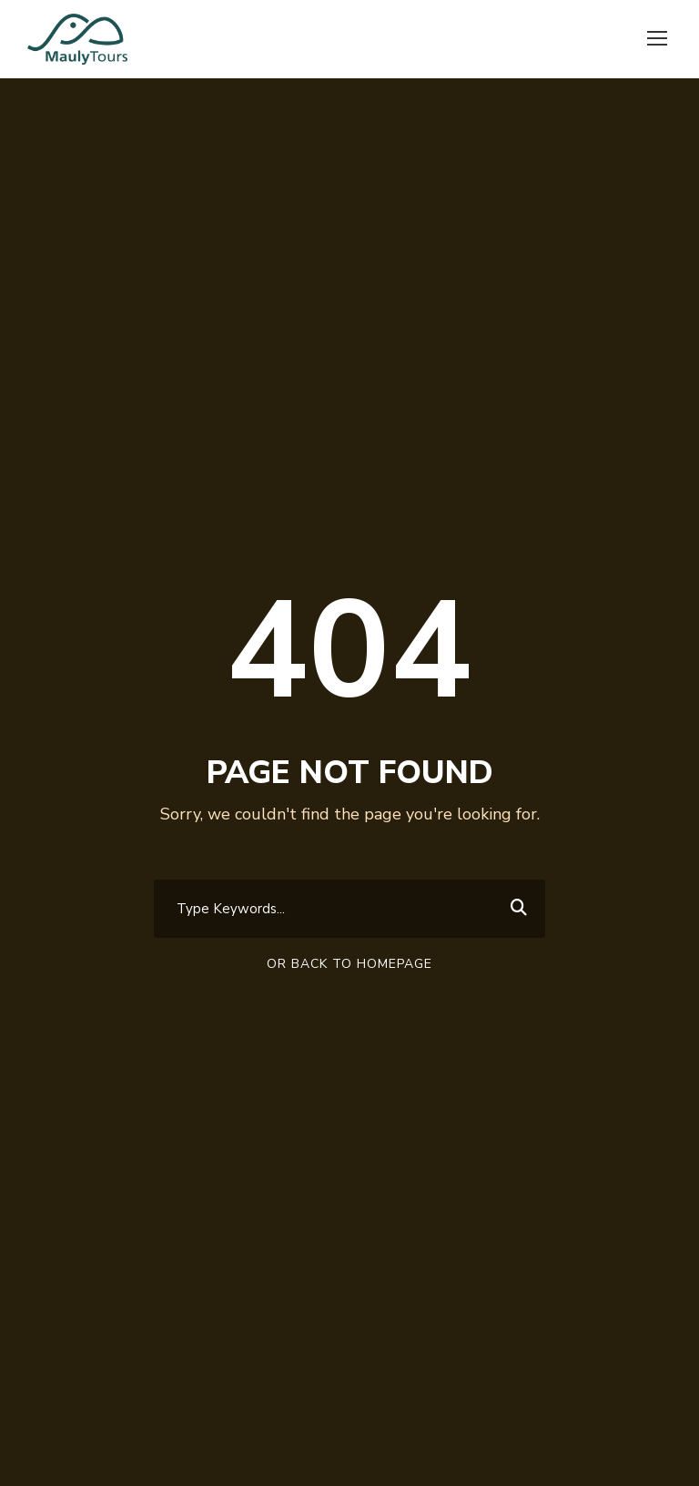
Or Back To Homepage (349, 963)
